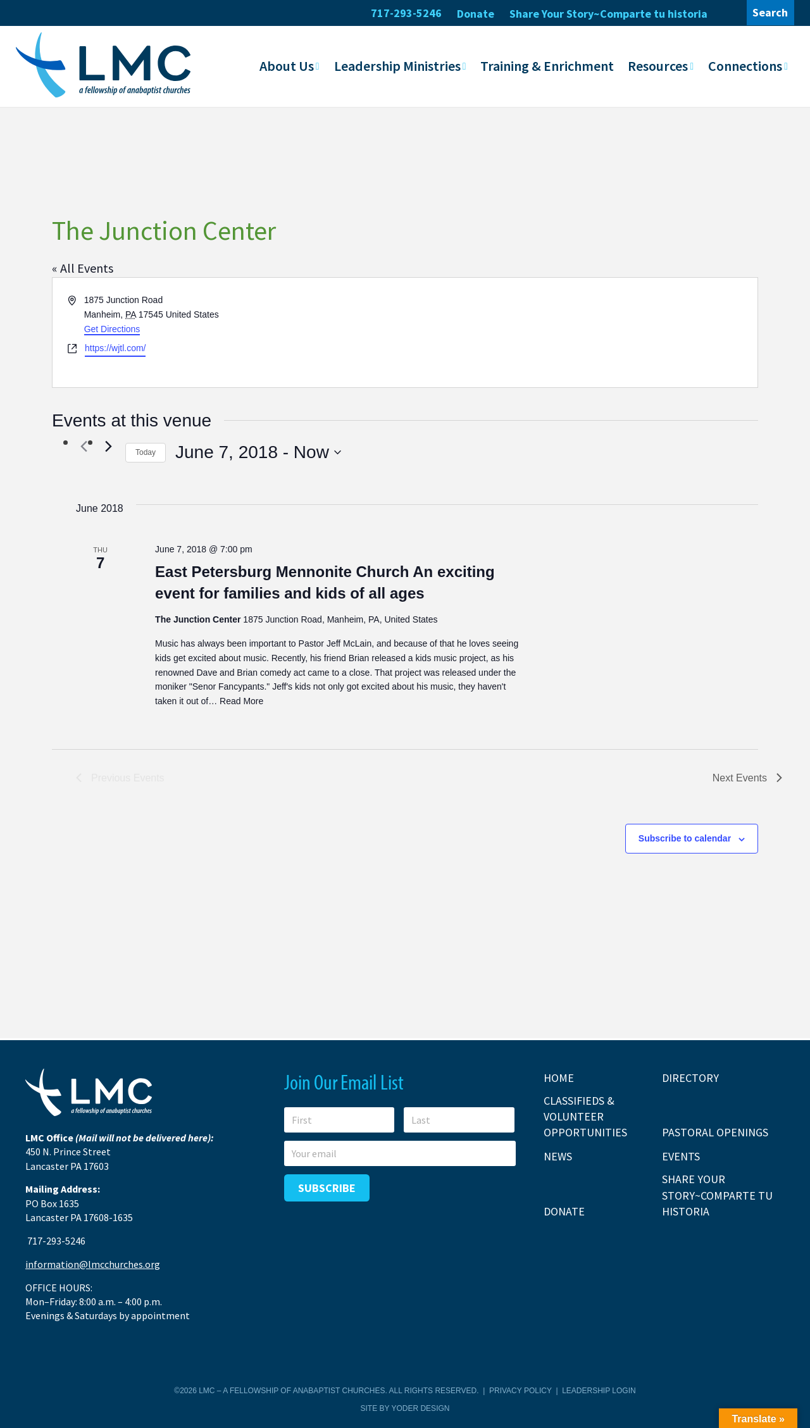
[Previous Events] (83, 446)
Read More (241, 700)
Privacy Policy (520, 1390)
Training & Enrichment (547, 65)
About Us (286, 65)
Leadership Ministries (397, 65)
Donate (475, 13)
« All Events (82, 268)
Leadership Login (598, 1390)
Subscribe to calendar (685, 838)
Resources (658, 65)
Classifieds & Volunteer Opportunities (585, 1116)
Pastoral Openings (715, 1132)
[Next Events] (108, 446)
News (558, 1156)
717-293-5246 (406, 13)
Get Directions (112, 328)
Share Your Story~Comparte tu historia (608, 13)
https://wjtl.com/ (115, 348)
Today (145, 452)
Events (681, 1156)
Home (559, 1078)
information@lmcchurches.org (92, 1264)
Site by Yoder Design (405, 1407)
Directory (690, 1078)
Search (770, 12)
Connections (745, 65)
